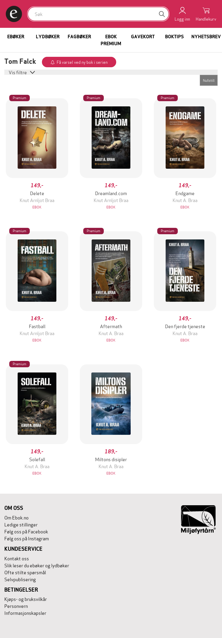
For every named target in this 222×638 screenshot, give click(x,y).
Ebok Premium (111, 40)
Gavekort (143, 37)
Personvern (16, 605)
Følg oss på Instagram (26, 538)
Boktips (174, 37)
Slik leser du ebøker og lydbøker (36, 565)
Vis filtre (18, 72)
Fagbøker (79, 37)
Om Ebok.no (16, 517)
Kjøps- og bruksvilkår (25, 598)
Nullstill (208, 80)
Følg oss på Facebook (26, 531)
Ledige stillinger (21, 524)
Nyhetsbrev (206, 37)
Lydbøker (48, 37)
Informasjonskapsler (25, 612)
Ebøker (15, 37)
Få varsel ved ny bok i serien (82, 62)
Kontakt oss (16, 558)
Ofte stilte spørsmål (25, 572)
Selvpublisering (20, 579)
